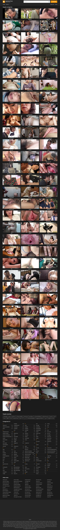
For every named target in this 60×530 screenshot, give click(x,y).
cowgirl (30, 352)
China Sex (26, 482)
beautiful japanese (48, 138)
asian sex (11, 411)
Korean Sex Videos (17, 484)
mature (30, 43)
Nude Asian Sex (50, 485)
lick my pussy (48, 221)
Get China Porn (27, 489)
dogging (19, 439)
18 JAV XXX (26, 484)
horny (30, 439)
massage (11, 245)
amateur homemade (30, 363)
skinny (11, 78)
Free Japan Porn (38, 493)
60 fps (30, 280)
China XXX (49, 481)
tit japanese (52, 441)
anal (9, 416)
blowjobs (30, 340)
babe (48, 43)
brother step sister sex (30, 257)
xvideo (52, 467)
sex (41, 465)
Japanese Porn (49, 489)
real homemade (48, 197)
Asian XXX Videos (28, 495)
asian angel (30, 245)
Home (4, 4)
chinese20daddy (37, 416)
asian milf (48, 387)
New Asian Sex (16, 482)
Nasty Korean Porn (6, 482)
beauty (8, 457)
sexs (52, 425)
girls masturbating (30, 316)
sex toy (30, 221)
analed (8, 438)
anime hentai (8, 439)
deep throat (48, 54)
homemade (30, 438)
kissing (30, 387)
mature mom (11, 90)
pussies (41, 451)
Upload (54, 1)
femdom (13, 416)
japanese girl (11, 209)
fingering (48, 280)
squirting (48, 245)
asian (48, 150)
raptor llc (11, 292)
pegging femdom (39, 418)
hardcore (11, 102)
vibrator (52, 457)
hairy (30, 425)
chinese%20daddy (31, 418)
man (11, 375)
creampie (48, 185)
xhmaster (11, 387)
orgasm (30, 375)
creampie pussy (48, 268)
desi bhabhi (11, 197)
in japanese (30, 443)
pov (41, 449)
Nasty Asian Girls (5, 493)
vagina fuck (52, 455)
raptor (41, 457)
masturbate (41, 426)
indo (55, 416)
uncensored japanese (52, 452)
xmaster (52, 465)
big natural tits (48, 328)
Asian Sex (37, 485)
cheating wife (48, 161)
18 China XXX (16, 492)
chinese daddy (19, 416)
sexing (52, 423)
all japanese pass (48, 316)
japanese (30, 19)
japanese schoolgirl (30, 66)
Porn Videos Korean (6, 485)
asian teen (48, 90)
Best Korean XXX (17, 487)
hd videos (11, 19)
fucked (19, 457)
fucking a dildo (30, 138)
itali (11, 418)
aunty (48, 292)
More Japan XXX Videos (18, 496)
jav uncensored (11, 221)
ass (11, 352)
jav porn (4, 487)
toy (52, 444)
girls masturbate (19, 468)
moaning (48, 78)
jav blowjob (11, 138)
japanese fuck (30, 455)
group (11, 316)
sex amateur (11, 304)
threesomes (52, 438)
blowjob (48, 363)
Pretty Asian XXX (27, 479)
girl (48, 102)
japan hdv (48, 19)
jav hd (30, 209)
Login (56, 4)
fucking (19, 459)
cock (30, 102)
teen (48, 31)
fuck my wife (30, 292)
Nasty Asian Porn (39, 492)
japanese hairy (30, 54)
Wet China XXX (38, 496)
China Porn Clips (27, 485)
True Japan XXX (27, 481)
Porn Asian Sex (27, 492)
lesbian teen (15, 418)
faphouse (30, 173)
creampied (30, 161)
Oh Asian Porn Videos (39, 489)
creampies (11, 185)
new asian (41, 441)
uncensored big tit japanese (48, 304)
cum (48, 173)
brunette (11, 328)
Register (52, 4)
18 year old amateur (11, 31)
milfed (41, 436)
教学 (8, 418)
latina (30, 467)
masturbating (48, 126)
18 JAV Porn (16, 495)
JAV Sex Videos (16, 479)
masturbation (41, 430)
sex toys (30, 328)
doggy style (19, 443)
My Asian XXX (5, 496)
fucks (19, 462)
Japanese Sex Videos (6, 495)
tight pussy (11, 280)
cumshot (30, 31)
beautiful (30, 197)
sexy (48, 114)
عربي (25, 418)
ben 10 (21, 418)
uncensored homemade (11, 363)
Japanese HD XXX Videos (18, 481)
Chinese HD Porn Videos (7, 492)
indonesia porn (45, 416)
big (8, 462)
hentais (30, 436)
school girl (12, 54)
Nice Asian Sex (49, 492)
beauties (8, 452)
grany (51, 416)
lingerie (30, 471)
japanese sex (11, 161)
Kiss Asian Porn (16, 493)
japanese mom (11, 43)
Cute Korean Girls (6, 484)
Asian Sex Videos (28, 493)
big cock (11, 150)
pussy (41, 452)
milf (11, 126)
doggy (19, 441)
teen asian (12, 66)
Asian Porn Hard (50, 482)
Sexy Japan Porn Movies (18, 489)
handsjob (30, 430)
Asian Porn (38, 481)
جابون (46, 418)
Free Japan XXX (38, 495)
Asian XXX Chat (27, 496)
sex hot (30, 150)
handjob (48, 209)
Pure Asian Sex (49, 487)
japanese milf (29, 304)
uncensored (30, 114)
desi (19, 434)
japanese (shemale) (30, 451)
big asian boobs (12, 257)
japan (12, 114)
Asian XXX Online (39, 484)
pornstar (48, 340)
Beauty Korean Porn (17, 485)
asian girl (8, 446)
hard (30, 431)
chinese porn (5, 479)
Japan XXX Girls (38, 487)
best (11, 340)
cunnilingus (11, 399)
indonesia (26, 416)
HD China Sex (49, 479)
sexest (41, 473)
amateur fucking (8, 433)
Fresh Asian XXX (16, 490)
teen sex (30, 268)
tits (30, 399)
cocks (48, 66)
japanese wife (30, 90)
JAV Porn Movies (5, 490)
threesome (52, 436)
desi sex (19, 438)
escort (30, 233)
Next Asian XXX (38, 479)
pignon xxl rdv (51, 418)
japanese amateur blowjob (30, 452)
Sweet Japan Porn (50, 495)
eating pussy (19, 446)
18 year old (8, 425)
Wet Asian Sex (5, 489)
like (11, 268)
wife (11, 233)
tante (4, 418)
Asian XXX (49, 490)
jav (29, 185)
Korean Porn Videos (28, 490)
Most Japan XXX (49, 493)
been (8, 459)
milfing (41, 438)
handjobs (30, 428)
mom (30, 78)
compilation (8, 471)
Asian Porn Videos (6, 481)
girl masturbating (48, 257)
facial (48, 352)
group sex (19, 473)
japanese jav (30, 126)
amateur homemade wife (11, 173)
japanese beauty (48, 399)
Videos (8, 4)
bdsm (48, 233)
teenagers (48, 375)
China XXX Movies (39, 490)
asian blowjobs (8, 444)
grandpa (31, 416)
